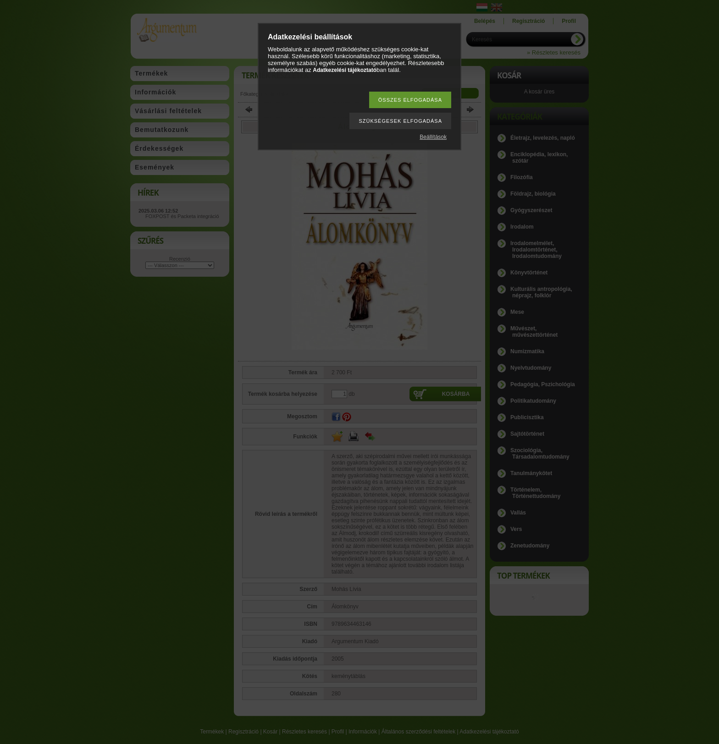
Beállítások (433, 137)
